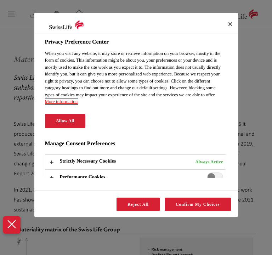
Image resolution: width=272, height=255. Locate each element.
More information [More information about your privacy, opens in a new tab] (61, 101)
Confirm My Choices (198, 204)
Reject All (138, 204)
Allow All (65, 120)
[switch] (215, 176)
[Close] (230, 24)
